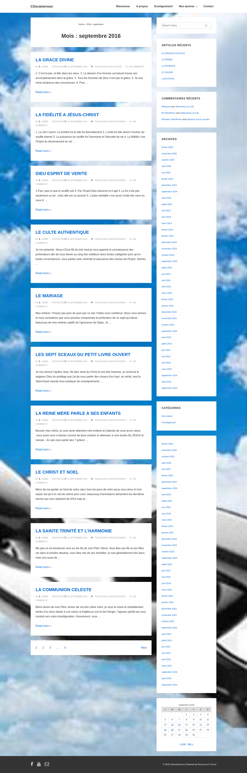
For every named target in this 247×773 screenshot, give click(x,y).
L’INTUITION (168, 78)
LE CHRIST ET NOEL (57, 472)
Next (144, 647)
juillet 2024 (167, 204)
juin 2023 (166, 274)
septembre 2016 (169, 375)
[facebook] (33, 765)
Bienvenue (123, 6)
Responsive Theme (207, 764)
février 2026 (167, 147)
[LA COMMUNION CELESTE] (77, 596)
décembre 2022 (169, 312)
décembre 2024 (169, 185)
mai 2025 (166, 172)
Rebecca (166, 106)
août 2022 (166, 337)
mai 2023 (166, 280)
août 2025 (166, 166)
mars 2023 (167, 293)
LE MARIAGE (49, 295)
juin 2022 (166, 350)
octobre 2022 (168, 324)
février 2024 (167, 229)
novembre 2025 (169, 153)
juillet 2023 (167, 267)
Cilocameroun (42, 6)
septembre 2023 (169, 261)
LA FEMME (167, 59)
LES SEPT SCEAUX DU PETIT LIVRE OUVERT (83, 354)
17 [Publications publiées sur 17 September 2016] (200, 724)
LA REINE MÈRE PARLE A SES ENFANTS (78, 413)
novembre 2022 (169, 318)
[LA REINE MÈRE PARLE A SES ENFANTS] (77, 420)
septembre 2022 (169, 331)
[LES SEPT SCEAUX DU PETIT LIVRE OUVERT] (77, 361)
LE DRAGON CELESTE (173, 53)
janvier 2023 (167, 305)
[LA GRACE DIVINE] (77, 66)
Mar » (190, 744)
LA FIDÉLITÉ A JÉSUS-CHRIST (67, 114)
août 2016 (166, 382)
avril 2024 (166, 217)
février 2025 (167, 179)
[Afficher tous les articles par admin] (44, 66)
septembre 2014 (169, 388)
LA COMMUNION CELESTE (64, 589)
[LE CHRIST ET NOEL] (77, 479)
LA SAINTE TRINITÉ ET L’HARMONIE (74, 530)
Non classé (115, 66)
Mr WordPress (168, 113)
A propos (142, 6)
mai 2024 (166, 210)
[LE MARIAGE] (77, 302)
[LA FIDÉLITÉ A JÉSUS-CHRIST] (77, 121)
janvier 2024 (167, 236)
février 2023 (167, 299)
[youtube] (39, 765)
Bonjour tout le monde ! (199, 119)
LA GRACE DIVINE (55, 59)
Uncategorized (117, 121)
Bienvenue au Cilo (185, 106)
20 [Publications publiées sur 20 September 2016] (172, 729)
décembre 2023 (169, 242)
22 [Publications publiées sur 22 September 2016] (186, 729)
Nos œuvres (188, 6)
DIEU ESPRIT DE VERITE (61, 173)
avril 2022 (166, 362)
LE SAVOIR (167, 72)
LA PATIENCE (168, 66)
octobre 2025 (168, 160)
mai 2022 (166, 356)
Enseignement (163, 6)
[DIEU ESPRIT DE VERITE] (77, 180)
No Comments (136, 66)
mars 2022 (167, 369)
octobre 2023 (168, 255)
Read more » (43, 92)
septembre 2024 (169, 191)
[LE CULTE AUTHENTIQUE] (77, 239)
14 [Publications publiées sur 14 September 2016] (179, 724)
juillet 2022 (167, 343)
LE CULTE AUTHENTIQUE (62, 232)
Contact (208, 6)
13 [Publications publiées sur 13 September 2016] (172, 724)
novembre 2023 (169, 248)
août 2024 (166, 198)
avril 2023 (166, 286)
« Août (183, 744)
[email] (47, 765)
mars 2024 (167, 223)
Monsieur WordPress (172, 119)
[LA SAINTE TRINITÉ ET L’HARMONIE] (77, 538)
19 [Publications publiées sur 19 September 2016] (165, 729)
